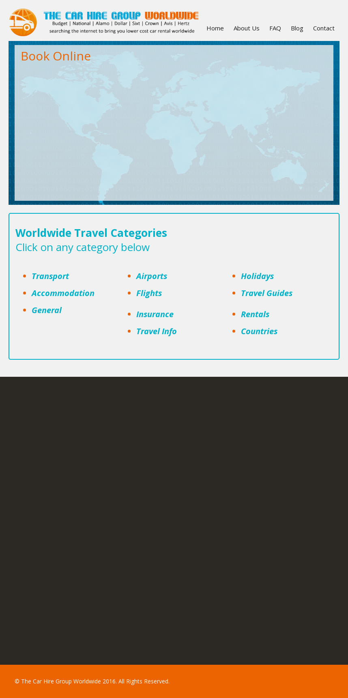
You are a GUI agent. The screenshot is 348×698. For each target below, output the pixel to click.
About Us (247, 28)
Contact (324, 28)
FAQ (275, 28)
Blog (297, 28)
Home (215, 28)
